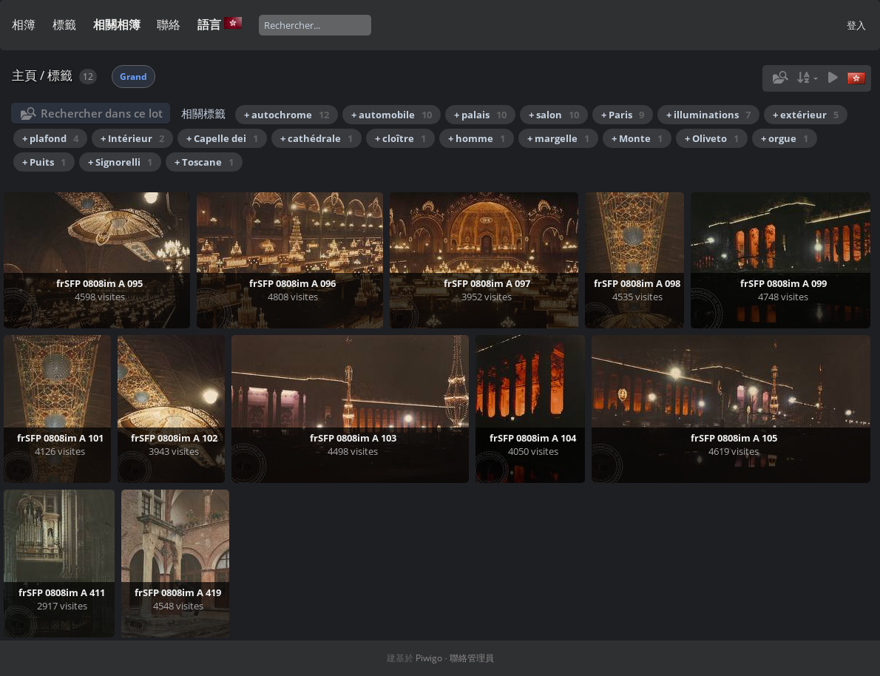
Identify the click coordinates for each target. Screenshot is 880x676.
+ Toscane (204, 162)
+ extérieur (806, 114)
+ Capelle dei (222, 138)
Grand (133, 76)
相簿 (23, 24)
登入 (856, 25)
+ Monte (637, 138)
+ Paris (622, 114)
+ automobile (391, 114)
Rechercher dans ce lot (102, 113)
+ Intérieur (132, 138)
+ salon (554, 114)
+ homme (476, 138)
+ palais (480, 114)
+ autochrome (286, 114)
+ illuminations (708, 114)
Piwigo (429, 658)
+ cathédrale (316, 138)
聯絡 (168, 24)
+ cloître (400, 138)
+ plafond (50, 138)
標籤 (64, 24)
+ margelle (558, 138)
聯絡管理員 (472, 658)
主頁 (24, 75)
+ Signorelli (120, 162)
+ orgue (784, 138)
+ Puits (44, 162)
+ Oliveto (712, 138)
